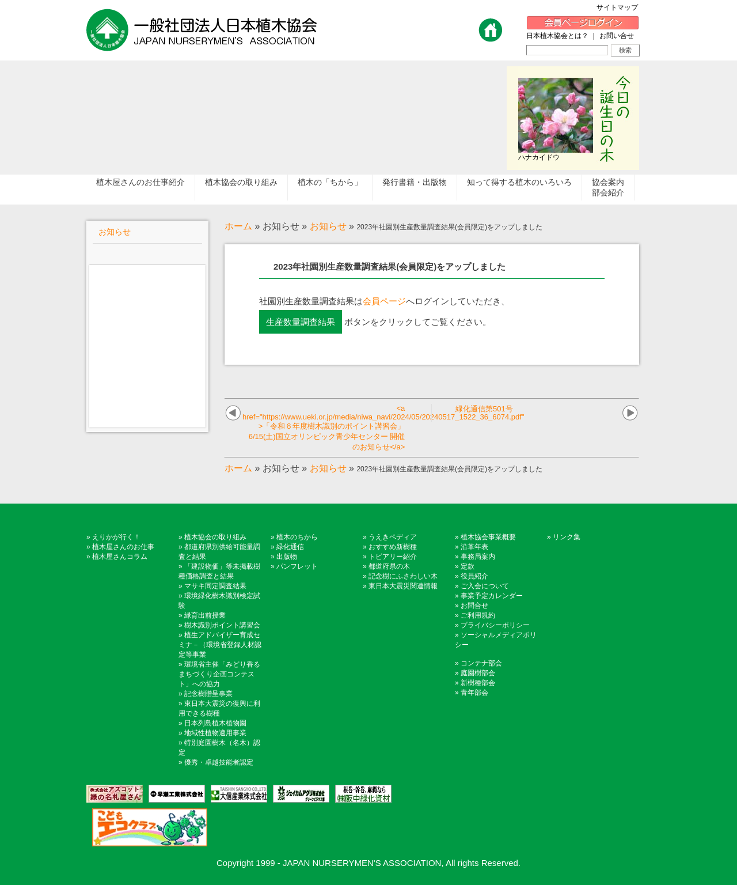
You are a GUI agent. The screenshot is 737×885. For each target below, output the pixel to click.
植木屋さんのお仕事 (123, 547)
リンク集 (566, 537)
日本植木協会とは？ (557, 36)
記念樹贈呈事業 (208, 694)
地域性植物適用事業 (215, 733)
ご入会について (485, 586)
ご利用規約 (478, 615)
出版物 (286, 557)
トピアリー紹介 (392, 557)
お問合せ (474, 606)
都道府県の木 (389, 566)
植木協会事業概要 (488, 537)
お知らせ (328, 226)
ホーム (238, 226)
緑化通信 (290, 547)
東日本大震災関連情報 (403, 586)
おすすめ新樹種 (392, 547)
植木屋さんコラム (119, 557)
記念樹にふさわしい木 (403, 576)
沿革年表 (474, 547)
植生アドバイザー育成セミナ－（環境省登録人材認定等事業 (219, 645)
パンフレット (297, 566)
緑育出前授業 (205, 615)
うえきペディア (392, 537)
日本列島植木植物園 (215, 723)
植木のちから (297, 537)
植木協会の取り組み (215, 537)
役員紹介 (474, 576)
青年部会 (474, 693)
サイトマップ (621, 7)
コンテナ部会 (481, 663)
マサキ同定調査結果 (215, 586)
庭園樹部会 (478, 673)
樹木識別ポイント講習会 (222, 625)
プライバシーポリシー (495, 625)
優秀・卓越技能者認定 (218, 762)
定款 (467, 566)
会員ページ (384, 301)
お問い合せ (616, 36)
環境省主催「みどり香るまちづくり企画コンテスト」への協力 (219, 674)
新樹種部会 (478, 683)
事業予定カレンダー (492, 596)
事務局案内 (478, 557)
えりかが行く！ (116, 537)
